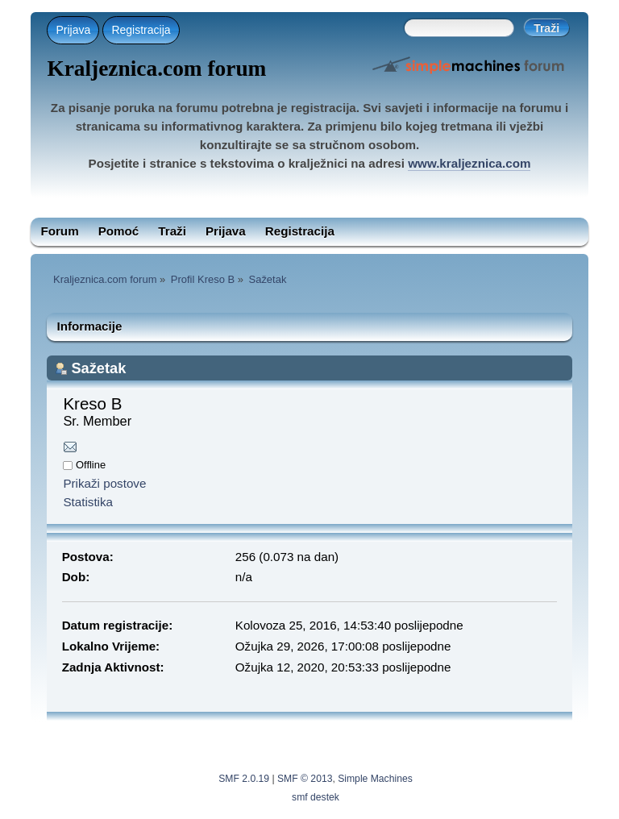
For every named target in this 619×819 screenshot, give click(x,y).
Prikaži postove (104, 483)
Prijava (73, 29)
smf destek (315, 797)
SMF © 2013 (304, 778)
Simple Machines (375, 778)
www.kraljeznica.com (469, 163)
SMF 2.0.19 (243, 778)
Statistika (88, 502)
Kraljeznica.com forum (156, 68)
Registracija (140, 29)
